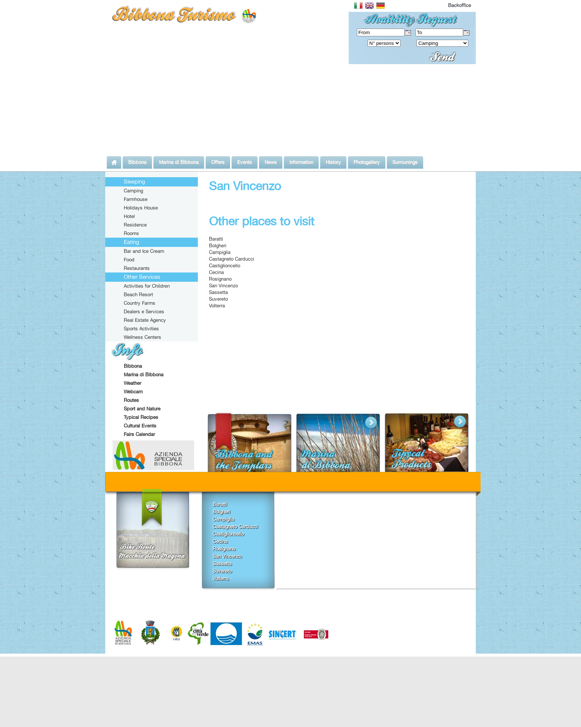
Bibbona (133, 366)
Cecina (216, 272)
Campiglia (219, 252)
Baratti (216, 239)
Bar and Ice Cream (144, 251)
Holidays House (141, 208)
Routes (131, 400)
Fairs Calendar (139, 434)
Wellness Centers (142, 337)
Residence (135, 225)
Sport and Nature (142, 409)
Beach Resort (138, 294)
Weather (132, 383)
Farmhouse (135, 199)
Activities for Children (147, 286)
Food (129, 259)
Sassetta (218, 292)
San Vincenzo (223, 285)
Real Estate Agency (145, 320)
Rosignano (220, 279)
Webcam (133, 391)
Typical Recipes (141, 417)
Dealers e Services (144, 311)
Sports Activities (141, 328)
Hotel (129, 216)
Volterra (217, 305)
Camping (133, 191)
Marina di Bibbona (143, 374)
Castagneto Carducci (231, 259)
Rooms (131, 233)
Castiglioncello (224, 265)
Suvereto (218, 299)
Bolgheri (217, 245)
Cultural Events (140, 426)
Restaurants (137, 268)
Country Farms (139, 303)
